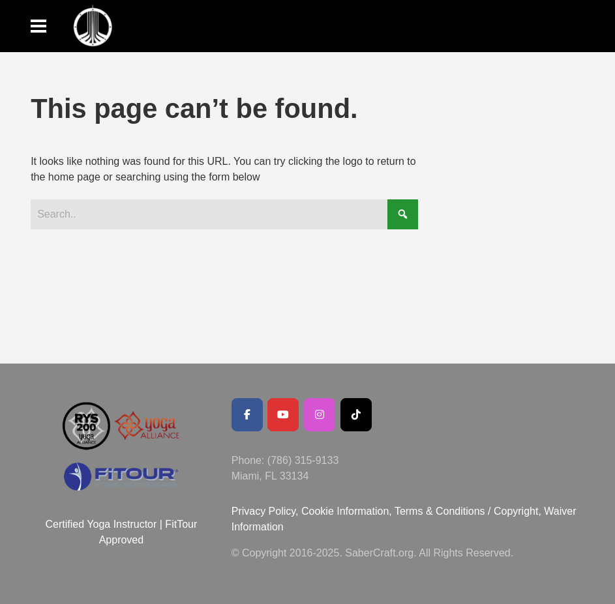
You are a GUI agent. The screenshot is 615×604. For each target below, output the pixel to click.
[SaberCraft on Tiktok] (356, 414)
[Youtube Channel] (283, 414)
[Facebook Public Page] (247, 414)
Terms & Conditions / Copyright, (468, 511)
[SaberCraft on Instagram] (319, 414)
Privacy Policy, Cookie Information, (313, 511)
